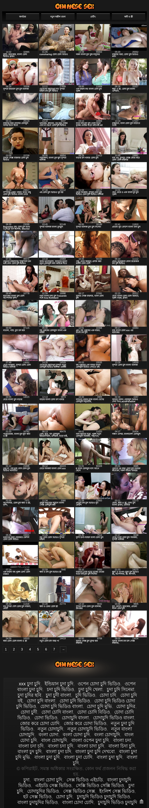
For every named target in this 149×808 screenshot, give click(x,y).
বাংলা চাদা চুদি (91, 746)
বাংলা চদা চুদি (60, 746)
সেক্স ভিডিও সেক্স (79, 791)
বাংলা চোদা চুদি (74, 6)
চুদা (26, 779)
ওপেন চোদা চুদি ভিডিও (99, 683)
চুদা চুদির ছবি (29, 695)
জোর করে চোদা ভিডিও (85, 723)
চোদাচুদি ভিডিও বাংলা (113, 717)
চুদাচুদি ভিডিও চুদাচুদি (117, 802)
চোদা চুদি (64, 796)
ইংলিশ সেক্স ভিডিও (117, 791)
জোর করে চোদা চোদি (39, 723)
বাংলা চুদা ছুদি (109, 757)
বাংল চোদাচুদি (54, 740)
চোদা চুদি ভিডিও (75, 700)
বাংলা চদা (122, 740)
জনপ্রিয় (22, 16)
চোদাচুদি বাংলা (75, 717)
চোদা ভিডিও (45, 717)
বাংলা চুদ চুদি (30, 751)
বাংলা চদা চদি (31, 746)
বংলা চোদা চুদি (76, 734)
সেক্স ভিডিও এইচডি (85, 779)
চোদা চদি (108, 695)
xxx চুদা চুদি (29, 683)
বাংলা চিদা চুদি (121, 746)
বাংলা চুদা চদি (58, 751)
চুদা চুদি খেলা (90, 689)
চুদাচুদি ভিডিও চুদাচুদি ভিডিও (103, 796)
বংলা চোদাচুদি (107, 734)
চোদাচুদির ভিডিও (43, 791)
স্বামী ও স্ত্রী (128, 16)
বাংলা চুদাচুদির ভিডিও (37, 802)
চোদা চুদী (29, 712)
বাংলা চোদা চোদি (78, 802)
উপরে (141, 801)
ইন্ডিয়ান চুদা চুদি (59, 683)
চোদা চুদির (125, 706)
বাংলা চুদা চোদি (78, 757)
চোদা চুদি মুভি (99, 706)
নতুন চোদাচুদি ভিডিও (87, 728)
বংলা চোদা (48, 734)
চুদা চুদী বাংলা (58, 695)
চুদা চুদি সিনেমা (120, 689)
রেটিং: (93, 16)
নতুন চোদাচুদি (50, 728)
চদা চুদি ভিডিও (60, 689)
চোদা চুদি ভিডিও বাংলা (61, 706)
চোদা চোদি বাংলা (57, 712)
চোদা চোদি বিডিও (93, 712)
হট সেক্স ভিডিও (37, 796)
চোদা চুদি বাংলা (41, 700)
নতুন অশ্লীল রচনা (57, 16)
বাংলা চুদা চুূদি (47, 757)
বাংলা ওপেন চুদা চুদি (90, 740)
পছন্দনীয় (136, 5)
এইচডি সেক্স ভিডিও (53, 785)
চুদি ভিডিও (85, 695)
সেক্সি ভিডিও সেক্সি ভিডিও (100, 785)
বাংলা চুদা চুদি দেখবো (95, 751)
